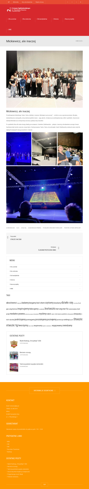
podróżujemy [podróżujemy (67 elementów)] (20, 309)
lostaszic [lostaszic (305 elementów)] (50, 298)
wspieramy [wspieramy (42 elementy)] (38, 315)
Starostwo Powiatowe (13, 438)
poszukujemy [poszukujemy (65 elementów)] (41, 309)
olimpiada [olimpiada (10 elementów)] (70, 303)
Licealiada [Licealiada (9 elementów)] (41, 298)
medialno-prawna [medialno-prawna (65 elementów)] (17, 303)
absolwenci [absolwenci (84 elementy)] (11, 292)
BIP (9, 2)
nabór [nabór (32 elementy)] (49, 303)
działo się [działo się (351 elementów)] (67, 292)
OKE (8, 436)
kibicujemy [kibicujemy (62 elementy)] (34, 298)
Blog (80, 41)
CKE (8, 433)
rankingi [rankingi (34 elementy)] (67, 309)
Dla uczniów (12, 19)
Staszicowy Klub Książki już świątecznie (18, 461)
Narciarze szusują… (25, 342)
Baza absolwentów (27, 2)
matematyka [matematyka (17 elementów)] (72, 298)
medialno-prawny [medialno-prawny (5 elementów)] (29, 303)
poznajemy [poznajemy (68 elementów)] (52, 309)
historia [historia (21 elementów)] (14, 298)
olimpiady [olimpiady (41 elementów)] (77, 303)
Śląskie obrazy (40, 2)
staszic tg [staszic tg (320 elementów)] (12, 314)
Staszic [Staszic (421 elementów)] (78, 309)
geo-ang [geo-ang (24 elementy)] (9, 298)
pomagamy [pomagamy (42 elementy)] (30, 309)
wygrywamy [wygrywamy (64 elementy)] (57, 315)
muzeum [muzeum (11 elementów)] (36, 303)
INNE (9, 29)
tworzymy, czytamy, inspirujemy (72, 228)
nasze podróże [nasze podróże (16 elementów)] (62, 304)
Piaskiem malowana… (13, 466)
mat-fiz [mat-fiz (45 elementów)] (65, 298)
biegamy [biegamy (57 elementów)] (32, 292)
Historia (55, 19)
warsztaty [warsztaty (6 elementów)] (30, 315)
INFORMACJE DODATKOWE (44, 380)
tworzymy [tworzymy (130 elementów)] (23, 314)
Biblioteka (16, 2)
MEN (8, 431)
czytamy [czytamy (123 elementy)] (49, 292)
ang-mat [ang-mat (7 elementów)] (19, 292)
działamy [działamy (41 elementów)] (57, 292)
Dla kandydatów (42, 19)
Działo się (23, 228)
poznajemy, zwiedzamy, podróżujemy (52, 228)
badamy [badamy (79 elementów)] (25, 292)
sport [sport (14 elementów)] (71, 309)
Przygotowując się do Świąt (15, 463)
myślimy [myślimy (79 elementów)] (42, 303)
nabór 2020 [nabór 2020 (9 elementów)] (54, 303)
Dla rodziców (26, 19)
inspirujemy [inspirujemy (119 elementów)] (23, 298)
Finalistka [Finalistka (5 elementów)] (75, 292)
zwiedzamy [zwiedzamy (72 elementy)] (67, 315)
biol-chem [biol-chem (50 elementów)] (41, 292)
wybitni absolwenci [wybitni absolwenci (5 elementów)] (47, 315)
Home (77, 41)
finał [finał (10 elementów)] (79, 292)
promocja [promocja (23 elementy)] (60, 309)
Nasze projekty (69, 19)
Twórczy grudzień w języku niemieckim (31, 353)
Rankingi (9, 441)
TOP (44, 474)
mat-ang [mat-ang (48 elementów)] (59, 298)
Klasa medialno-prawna (34, 228)
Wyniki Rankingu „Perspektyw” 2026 (30, 330)
